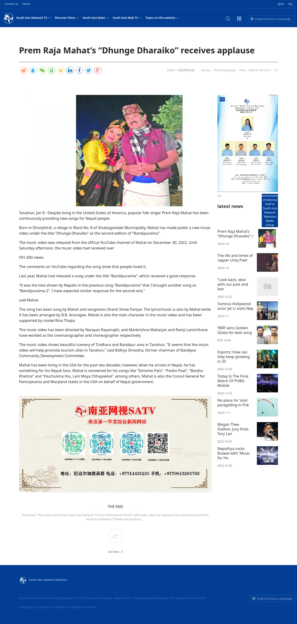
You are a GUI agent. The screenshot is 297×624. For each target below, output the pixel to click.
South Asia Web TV (127, 18)
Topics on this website (162, 18)
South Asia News (96, 18)
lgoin (281, 4)
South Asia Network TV (33, 18)
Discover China (67, 18)
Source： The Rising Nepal (218, 70)
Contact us (12, 4)
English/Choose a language (270, 19)
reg (290, 4)
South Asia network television (43, 580)
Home (26, 4)
